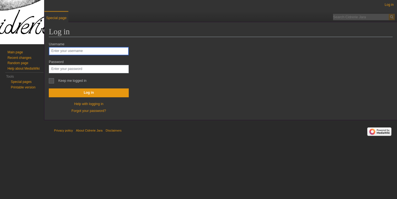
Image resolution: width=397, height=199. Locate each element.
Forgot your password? (88, 111)
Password (56, 62)
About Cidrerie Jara (89, 130)
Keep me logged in (72, 81)
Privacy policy (63, 130)
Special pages (21, 82)
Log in (89, 93)
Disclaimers (114, 130)
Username (57, 44)
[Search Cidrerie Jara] (361, 17)
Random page (17, 63)
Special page (56, 18)
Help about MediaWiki (23, 68)
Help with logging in (88, 104)
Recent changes (19, 58)
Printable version (23, 87)
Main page (15, 52)
